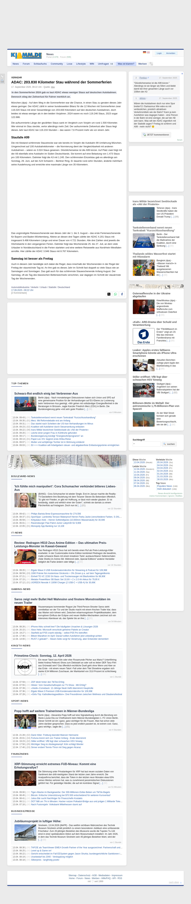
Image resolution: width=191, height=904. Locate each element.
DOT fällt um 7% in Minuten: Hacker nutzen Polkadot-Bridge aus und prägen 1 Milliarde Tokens (77, 801)
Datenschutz (84, 875)
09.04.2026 (139, 477)
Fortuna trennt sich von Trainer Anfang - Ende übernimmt (58, 738)
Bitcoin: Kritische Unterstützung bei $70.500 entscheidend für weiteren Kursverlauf (70, 795)
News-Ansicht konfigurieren (170, 493)
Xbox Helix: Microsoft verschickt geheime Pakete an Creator (60, 629)
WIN (92, 63)
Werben (142, 63)
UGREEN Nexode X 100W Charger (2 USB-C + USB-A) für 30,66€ (63, 582)
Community (57, 63)
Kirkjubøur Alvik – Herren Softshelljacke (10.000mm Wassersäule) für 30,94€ (68, 520)
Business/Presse (23, 811)
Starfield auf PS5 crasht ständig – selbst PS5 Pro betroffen (59, 633)
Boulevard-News (23, 476)
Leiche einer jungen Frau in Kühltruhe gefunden (54, 433)
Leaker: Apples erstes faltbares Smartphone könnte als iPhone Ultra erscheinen (154, 353)
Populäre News (164, 486)
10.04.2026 (139, 475)
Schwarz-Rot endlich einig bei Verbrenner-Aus (46, 393)
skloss (143, 98)
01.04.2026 (162, 474)
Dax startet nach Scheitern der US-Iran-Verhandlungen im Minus (62, 423)
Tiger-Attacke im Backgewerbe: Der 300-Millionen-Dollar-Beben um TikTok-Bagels (70, 792)
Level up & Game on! (41, 850)
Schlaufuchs (40, 63)
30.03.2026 (162, 479)
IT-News (16, 532)
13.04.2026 (139, 462)
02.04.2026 (162, 471)
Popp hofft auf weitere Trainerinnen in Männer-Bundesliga (54, 711)
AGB (94, 875)
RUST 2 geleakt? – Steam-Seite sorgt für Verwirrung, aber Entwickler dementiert (69, 639)
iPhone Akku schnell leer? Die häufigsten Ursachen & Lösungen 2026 (64, 626)
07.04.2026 (139, 483)
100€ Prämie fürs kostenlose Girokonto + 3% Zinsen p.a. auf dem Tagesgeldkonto (70, 573)
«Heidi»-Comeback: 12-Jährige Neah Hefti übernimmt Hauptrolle (62, 688)
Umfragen (106, 63)
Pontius (143, 78)
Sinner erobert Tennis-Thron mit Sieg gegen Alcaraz (56, 747)
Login (159, 53)
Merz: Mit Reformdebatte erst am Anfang (50, 420)
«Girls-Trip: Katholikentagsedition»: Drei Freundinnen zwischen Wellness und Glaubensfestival (76, 694)
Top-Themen (19, 383)
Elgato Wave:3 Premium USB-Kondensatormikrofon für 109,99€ (61, 691)
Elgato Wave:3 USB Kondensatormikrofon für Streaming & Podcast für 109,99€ (69, 570)
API (114, 878)
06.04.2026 (139, 486)
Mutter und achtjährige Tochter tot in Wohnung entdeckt (57, 442)
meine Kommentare (158, 496)
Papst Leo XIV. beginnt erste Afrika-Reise (51, 439)
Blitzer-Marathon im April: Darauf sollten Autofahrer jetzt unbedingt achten (66, 636)
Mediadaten (104, 875)
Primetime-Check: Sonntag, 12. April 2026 (43, 655)
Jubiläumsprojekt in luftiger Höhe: (37, 821)
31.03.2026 (162, 476)
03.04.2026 (162, 468)
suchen (169, 444)
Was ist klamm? (126, 63)
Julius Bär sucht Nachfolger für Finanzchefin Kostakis (56, 798)
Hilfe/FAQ (106, 878)
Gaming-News (21, 589)
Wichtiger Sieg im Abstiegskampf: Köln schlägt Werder (57, 744)
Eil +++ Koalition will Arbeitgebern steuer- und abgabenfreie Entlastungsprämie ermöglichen (75, 445)
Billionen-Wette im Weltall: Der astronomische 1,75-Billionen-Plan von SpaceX (156, 406)
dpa (53, 87)
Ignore (171, 496)
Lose (69, 63)
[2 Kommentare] (19, 293)
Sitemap (72, 875)
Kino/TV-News (20, 645)
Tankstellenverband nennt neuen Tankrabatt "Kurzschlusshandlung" (63, 417)
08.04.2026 (139, 480)
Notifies (179, 496)
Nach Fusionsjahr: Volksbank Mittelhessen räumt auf (56, 804)
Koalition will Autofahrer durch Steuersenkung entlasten (57, 426)
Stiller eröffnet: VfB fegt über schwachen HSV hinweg (56, 741)
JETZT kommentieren (156, 134)
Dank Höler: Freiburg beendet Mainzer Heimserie (54, 735)
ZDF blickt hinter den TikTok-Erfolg (47, 682)
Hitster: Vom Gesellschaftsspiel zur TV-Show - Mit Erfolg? (58, 685)
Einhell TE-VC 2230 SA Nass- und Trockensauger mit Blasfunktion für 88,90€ (68, 576)
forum (179, 140)
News (16, 63)
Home (72, 878)
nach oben (174, 882)
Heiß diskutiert (164, 489)
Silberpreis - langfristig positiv (45, 860)
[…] (86, 409)
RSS (120, 878)
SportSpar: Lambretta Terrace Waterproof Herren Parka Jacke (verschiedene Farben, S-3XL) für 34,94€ (81, 517)
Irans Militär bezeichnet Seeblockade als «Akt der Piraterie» (60, 430)
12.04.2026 (139, 469)
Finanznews (19, 753)
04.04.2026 (162, 465)
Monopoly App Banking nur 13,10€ (47, 526)
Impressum (117, 875)
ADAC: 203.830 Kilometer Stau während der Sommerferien (61, 82)
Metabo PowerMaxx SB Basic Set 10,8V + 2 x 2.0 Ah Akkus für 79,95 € (65, 579)
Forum (26, 63)
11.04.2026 (139, 472)
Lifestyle (81, 63)
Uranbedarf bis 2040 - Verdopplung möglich (52, 857)
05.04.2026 (162, 462)
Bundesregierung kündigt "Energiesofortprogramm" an (57, 436)
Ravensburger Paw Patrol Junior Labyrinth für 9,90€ (56, 523)
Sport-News (19, 700)
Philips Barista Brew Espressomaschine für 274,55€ (56, 514)
